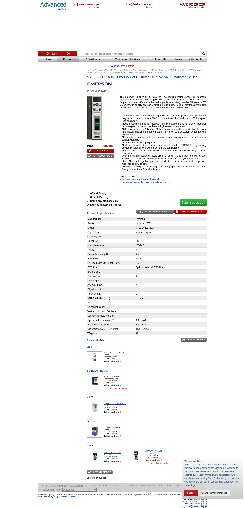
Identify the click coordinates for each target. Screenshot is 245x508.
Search (57, 53)
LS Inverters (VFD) (198, 500)
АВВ (44, 187)
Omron (46, 148)
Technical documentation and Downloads (141, 173)
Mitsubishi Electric (53, 143)
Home (94, 480)
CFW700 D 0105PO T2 (115, 397)
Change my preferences (215, 493)
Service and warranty (142, 480)
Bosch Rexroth (50, 94)
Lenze (45, 137)
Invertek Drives (51, 128)
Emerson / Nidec (51, 105)
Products (105, 480)
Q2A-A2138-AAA (112, 421)
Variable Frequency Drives (55, 80)
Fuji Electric (49, 117)
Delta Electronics (52, 100)
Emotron (47, 108)
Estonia (92, 4)
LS (43, 140)
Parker (45, 151)
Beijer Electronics (52, 88)
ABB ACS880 (200, 507)
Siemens (47, 166)
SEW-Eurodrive (51, 163)
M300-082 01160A (153, 445)
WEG (45, 174)
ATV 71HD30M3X (112, 371)
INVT (44, 131)
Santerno (47, 157)
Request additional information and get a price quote (146, 176)
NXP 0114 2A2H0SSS (114, 347)
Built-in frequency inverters (53, 280)
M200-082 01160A (112, 446)
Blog (43, 242)
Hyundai (46, 126)
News (169, 480)
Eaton (45, 103)
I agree (191, 493)
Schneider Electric (52, 160)
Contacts (180, 480)
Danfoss (46, 97)
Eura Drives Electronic (55, 111)
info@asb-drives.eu (155, 4)
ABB (44, 82)
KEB (44, 134)
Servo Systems (49, 209)
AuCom (46, 190)
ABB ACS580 (200, 504)
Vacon (45, 171)
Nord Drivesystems (53, 146)
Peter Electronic (51, 199)
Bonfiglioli (48, 91)
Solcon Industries (52, 205)
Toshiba (46, 169)
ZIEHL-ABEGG (50, 177)
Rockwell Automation (54, 154)
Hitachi (46, 123)
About (160, 480)
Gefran (46, 120)
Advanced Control (52, 85)
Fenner (46, 114)
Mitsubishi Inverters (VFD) (194, 502)
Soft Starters (47, 185)
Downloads (120, 480)
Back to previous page (97, 472)
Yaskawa (47, 180)
